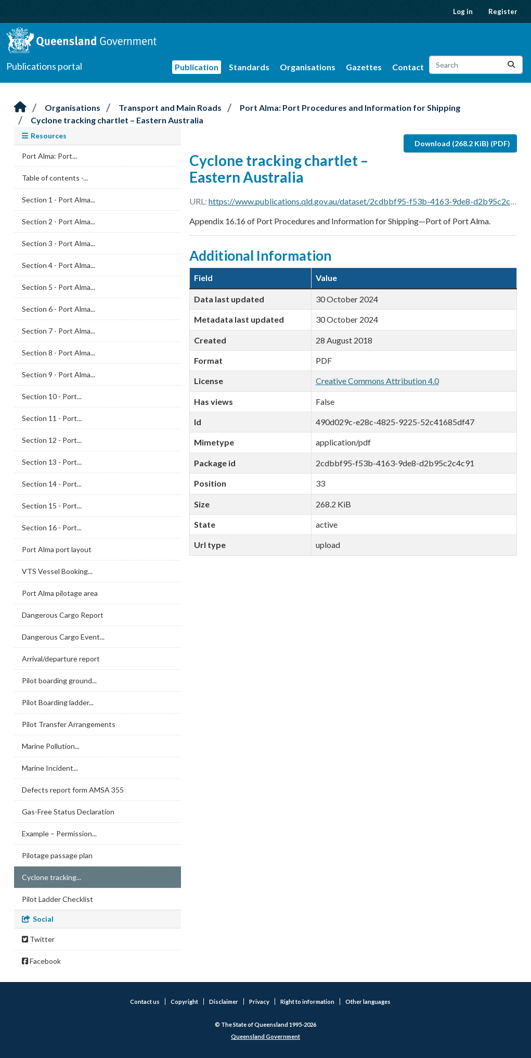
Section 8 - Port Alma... (58, 352)
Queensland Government (265, 1036)
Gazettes (364, 67)
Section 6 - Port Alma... (58, 308)
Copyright (184, 1001)
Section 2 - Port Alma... (58, 221)
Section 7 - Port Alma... (58, 330)
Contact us (145, 1001)
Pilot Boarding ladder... (58, 702)
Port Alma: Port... (49, 155)
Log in (463, 11)
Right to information (307, 1001)
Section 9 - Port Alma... (58, 374)
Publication (196, 67)
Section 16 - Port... (52, 527)
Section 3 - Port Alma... (58, 243)
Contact (408, 67)
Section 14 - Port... (52, 483)
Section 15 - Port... (52, 505)
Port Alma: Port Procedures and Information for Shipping (350, 107)
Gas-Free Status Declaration (68, 811)
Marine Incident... (50, 767)
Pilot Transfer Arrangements (68, 724)
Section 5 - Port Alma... (58, 287)
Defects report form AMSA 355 (73, 789)
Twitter (38, 939)
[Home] (20, 107)
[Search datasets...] (476, 65)
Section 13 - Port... (52, 461)
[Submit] (511, 65)
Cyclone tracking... (51, 877)
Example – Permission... (59, 833)
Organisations (307, 67)
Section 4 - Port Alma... (58, 265)
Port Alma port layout (57, 549)
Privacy (259, 1001)
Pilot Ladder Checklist (57, 899)
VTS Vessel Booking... (57, 571)
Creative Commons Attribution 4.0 (377, 381)
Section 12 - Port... (52, 440)
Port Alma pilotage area (60, 593)
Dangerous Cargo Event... (63, 636)
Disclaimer (223, 1001)
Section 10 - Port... (52, 396)
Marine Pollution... (51, 746)
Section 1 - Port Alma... (58, 199)
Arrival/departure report (61, 658)
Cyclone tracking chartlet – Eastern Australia (117, 120)
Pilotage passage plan (57, 855)
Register (502, 11)
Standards (249, 67)
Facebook (41, 961)
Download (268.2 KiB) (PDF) (462, 143)
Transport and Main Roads (170, 107)
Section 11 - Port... (52, 418)
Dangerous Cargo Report (62, 614)
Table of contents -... (55, 177)
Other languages (368, 1001)
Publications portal (44, 66)
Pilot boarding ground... (59, 680)
